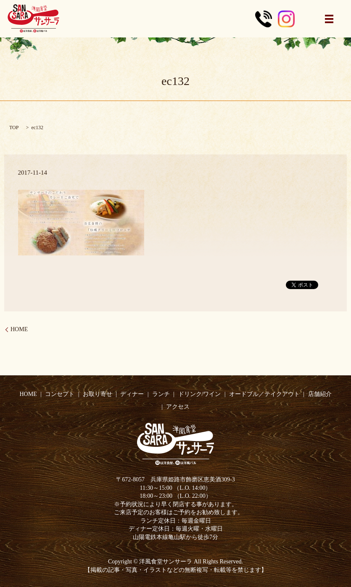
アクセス (178, 407)
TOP (13, 127)
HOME (19, 329)
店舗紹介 (320, 394)
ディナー (132, 394)
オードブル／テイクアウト (264, 394)
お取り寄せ (97, 394)
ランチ (161, 394)
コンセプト (59, 394)
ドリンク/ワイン (199, 394)
